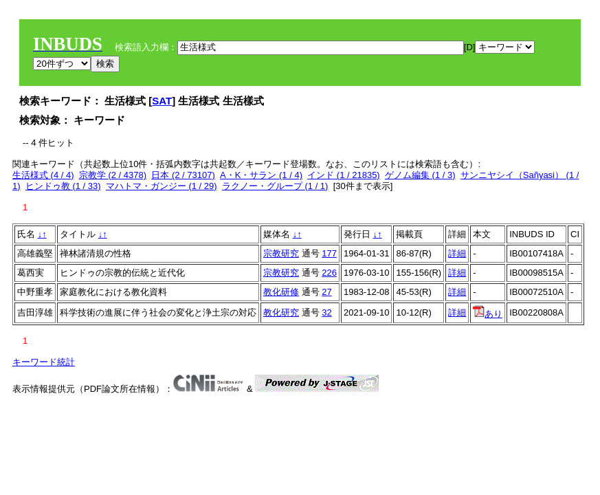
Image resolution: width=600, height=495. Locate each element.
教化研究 (281, 312)
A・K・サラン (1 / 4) (261, 175)
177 (329, 253)
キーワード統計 (43, 362)
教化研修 (281, 292)
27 (326, 292)
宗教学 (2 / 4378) (112, 175)
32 (326, 312)
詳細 (457, 253)
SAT (162, 101)
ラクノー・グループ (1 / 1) (275, 186)
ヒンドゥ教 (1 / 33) (63, 186)
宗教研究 (281, 253)
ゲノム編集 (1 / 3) (420, 175)
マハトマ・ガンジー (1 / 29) (161, 186)
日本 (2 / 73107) (183, 175)
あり (487, 314)
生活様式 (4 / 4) (43, 175)
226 (329, 272)
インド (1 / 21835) (343, 175)
